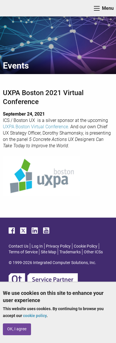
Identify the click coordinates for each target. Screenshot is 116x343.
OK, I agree (16, 329)
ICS (13, 8)
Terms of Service (23, 252)
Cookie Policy (85, 246)
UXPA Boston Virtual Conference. (36, 126)
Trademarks (70, 252)
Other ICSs (93, 252)
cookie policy (35, 315)
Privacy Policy (58, 246)
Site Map (48, 252)
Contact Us (18, 246)
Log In (37, 246)
